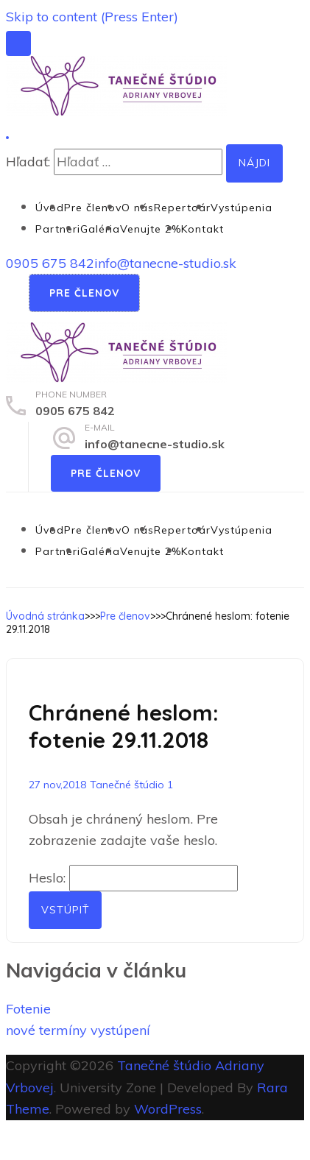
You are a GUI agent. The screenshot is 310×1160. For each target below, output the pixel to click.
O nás (137, 207)
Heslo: (133, 877)
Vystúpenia (241, 207)
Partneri (57, 229)
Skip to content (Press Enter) (92, 16)
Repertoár (182, 207)
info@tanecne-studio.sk (165, 263)
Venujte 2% (150, 229)
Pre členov (92, 207)
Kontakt (202, 229)
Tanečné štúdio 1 (131, 784)
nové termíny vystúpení (78, 1030)
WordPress (168, 1108)
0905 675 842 (50, 263)
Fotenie (28, 1008)
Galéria (100, 229)
